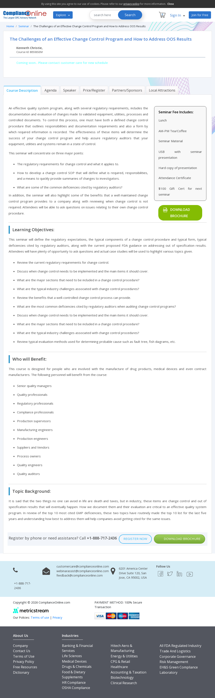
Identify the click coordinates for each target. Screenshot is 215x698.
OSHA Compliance (76, 687)
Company (20, 645)
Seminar (23, 26)
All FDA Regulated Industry (180, 645)
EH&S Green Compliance (179, 667)
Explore (63, 15)
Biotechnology (122, 677)
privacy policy (131, 4)
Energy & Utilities (124, 656)
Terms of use (40, 617)
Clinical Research (124, 683)
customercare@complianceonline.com (82, 566)
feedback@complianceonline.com (79, 575)
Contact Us (21, 651)
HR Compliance (74, 682)
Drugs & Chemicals (77, 666)
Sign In (177, 15)
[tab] (22, 90)
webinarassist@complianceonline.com (82, 571)
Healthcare (119, 666)
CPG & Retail (120, 661)
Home (10, 26)
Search (130, 15)
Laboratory (168, 672)
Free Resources (25, 667)
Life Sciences (72, 656)
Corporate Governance (178, 656)
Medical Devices (74, 661)
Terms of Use (23, 656)
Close (170, 4)
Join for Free (199, 15)
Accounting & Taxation (128, 672)
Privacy (57, 617)
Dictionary (21, 672)
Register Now (135, 539)
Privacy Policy (23, 661)
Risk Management (174, 661)
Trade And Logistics (175, 651)
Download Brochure (180, 212)
